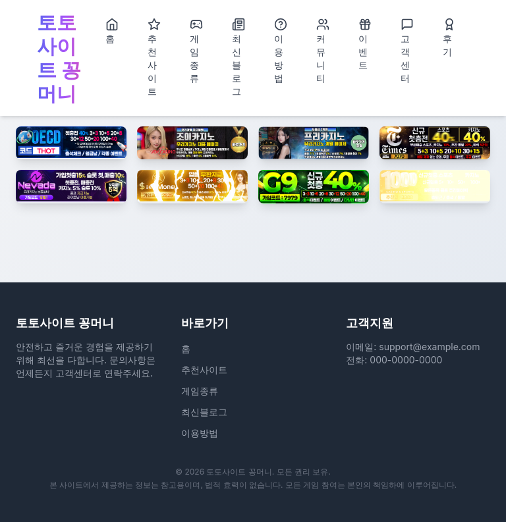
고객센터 (407, 51)
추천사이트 (154, 57)
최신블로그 (238, 57)
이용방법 (280, 51)
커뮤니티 (322, 51)
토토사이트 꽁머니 (59, 58)
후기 (449, 37)
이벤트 (365, 44)
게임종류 (196, 51)
